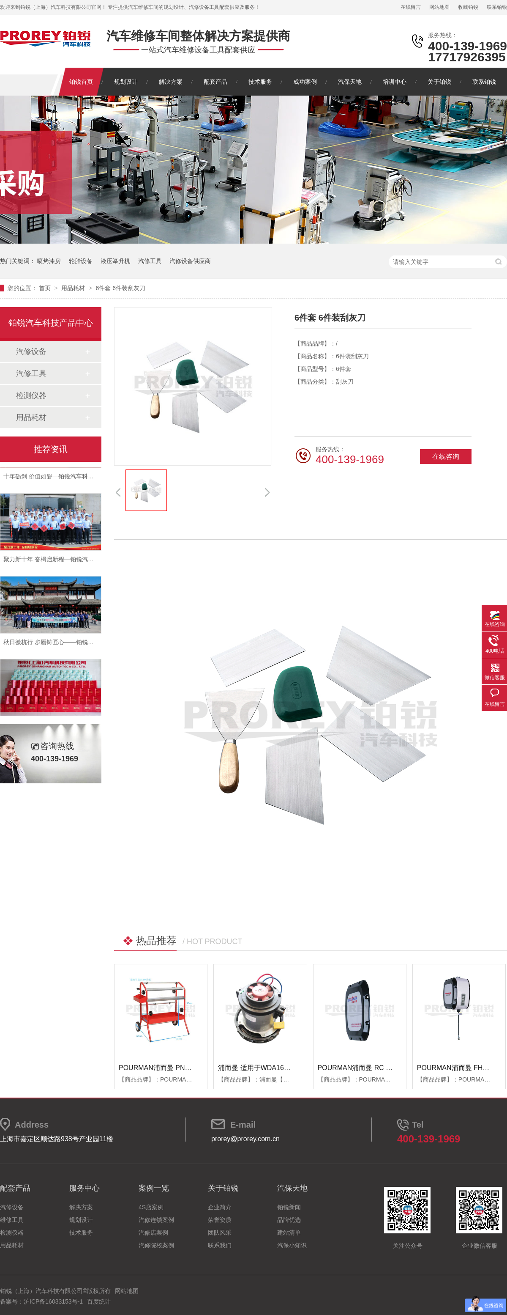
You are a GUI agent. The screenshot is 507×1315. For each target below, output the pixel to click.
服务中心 (84, 1188)
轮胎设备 (81, 261)
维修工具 (12, 1219)
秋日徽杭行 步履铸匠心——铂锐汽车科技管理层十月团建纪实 (84, 644)
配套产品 (215, 81)
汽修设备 (31, 351)
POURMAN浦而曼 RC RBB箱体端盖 (372, 1067)
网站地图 (439, 7)
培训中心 (394, 81)
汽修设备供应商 (190, 261)
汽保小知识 (292, 1245)
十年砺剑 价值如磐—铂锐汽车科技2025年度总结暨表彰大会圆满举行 (93, 478)
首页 (45, 288)
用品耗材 (74, 288)
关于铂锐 (439, 81)
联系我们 (220, 1245)
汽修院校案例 (156, 1245)
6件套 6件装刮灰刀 (120, 288)
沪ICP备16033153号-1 (53, 1301)
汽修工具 (150, 261)
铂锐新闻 (289, 1207)
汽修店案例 (153, 1232)
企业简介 (220, 1207)
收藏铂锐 (468, 7)
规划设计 (126, 81)
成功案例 (305, 81)
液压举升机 (115, 261)
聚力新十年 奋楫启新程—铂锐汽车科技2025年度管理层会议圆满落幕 (93, 561)
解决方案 (171, 81)
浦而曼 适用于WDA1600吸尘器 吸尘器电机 (282, 1067)
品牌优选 (289, 1219)
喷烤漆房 (49, 261)
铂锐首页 (81, 81)
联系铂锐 (497, 7)
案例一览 (154, 1188)
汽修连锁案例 (156, 1219)
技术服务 (260, 81)
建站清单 (289, 1232)
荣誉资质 (220, 1219)
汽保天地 (350, 81)
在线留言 (411, 7)
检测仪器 (31, 395)
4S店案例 (151, 1207)
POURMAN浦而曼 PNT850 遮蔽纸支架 (177, 1067)
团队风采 (220, 1232)
